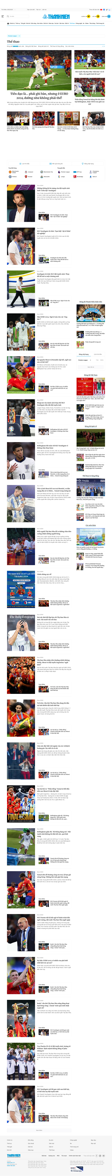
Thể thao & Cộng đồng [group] (57, 46)
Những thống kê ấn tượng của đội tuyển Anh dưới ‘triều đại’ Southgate (53, 189)
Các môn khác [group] (69, 46)
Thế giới (23, 23)
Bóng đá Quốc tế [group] (43, 46)
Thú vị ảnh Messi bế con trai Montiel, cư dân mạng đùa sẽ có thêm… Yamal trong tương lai (60, 474)
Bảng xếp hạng (88, 164)
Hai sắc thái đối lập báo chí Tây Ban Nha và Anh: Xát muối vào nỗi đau (59, 345)
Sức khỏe (40, 23)
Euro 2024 (40, 185)
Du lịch (57, 23)
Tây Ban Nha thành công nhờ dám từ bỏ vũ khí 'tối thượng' (59, 1116)
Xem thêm (39, 1130)
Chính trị (12, 23)
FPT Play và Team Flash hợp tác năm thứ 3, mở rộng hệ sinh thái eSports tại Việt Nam (95, 516)
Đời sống (33, 23)
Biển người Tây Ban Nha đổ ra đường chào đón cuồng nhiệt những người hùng (54, 533)
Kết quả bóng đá (55, 164)
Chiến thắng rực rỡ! (44, 574)
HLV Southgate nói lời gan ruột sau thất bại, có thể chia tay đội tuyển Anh (59, 1031)
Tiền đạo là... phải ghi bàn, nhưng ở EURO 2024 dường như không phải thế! (39, 96)
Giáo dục (51, 23)
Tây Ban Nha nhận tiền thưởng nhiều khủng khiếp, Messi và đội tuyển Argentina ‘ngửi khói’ (60, 602)
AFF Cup (78, 172)
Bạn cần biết (31, 9)
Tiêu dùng (92, 23)
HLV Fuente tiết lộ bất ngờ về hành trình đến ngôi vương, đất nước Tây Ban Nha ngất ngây (59, 903)
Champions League (94, 172)
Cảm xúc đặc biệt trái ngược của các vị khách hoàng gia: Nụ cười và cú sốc (53, 747)
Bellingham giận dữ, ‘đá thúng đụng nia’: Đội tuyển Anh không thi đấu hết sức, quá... (59, 817)
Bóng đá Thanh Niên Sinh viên (91, 302)
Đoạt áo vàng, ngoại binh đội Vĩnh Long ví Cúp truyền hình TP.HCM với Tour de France (94, 555)
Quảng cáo (51, 1155)
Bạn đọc (93, 1140)
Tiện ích (38, 9)
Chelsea (13, 176)
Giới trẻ (45, 23)
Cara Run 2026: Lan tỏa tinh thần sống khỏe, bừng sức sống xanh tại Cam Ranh (94, 505)
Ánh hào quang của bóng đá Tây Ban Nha (43, 128)
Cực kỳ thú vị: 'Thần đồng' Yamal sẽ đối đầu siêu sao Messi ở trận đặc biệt (60, 731)
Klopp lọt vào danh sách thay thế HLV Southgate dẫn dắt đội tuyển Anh (51, 404)
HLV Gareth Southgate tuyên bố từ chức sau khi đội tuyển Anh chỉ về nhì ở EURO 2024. (53, 237)
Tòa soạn (64, 1155)
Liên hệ (44, 9)
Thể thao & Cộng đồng (91, 476)
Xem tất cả (91, 367)
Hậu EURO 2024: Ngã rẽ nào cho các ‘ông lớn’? (60, 301)
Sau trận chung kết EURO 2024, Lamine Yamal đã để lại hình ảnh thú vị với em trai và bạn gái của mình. (54, 881)
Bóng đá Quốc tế (91, 426)
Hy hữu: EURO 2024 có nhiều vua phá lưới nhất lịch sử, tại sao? (59, 388)
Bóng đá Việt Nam (90, 375)
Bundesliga (78, 176)
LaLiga (61, 176)
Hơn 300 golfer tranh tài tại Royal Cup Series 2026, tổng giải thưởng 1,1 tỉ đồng (90, 548)
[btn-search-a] (8, 16)
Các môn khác (91, 525)
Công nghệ (79, 23)
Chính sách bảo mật (75, 1155)
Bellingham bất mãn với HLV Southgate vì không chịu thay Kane (59, 431)
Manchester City (46, 172)
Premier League (64, 172)
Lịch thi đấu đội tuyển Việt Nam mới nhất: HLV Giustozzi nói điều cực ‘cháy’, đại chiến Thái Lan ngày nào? (91, 398)
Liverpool (29, 172)
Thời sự (17, 23)
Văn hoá (51, 1143)
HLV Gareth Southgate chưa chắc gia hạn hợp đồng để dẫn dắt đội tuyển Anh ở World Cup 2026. (54, 1095)
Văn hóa (61, 23)
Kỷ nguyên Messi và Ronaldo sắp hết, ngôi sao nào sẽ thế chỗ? (54, 361)
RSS (58, 1155)
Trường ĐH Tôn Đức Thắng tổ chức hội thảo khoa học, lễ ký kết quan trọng (90, 498)
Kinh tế (28, 23)
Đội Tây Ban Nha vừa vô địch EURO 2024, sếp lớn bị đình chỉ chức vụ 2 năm (93, 128)
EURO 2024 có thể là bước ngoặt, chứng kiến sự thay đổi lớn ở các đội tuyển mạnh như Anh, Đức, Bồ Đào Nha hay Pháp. (53, 324)
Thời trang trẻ (100, 23)
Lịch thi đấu (24, 164)
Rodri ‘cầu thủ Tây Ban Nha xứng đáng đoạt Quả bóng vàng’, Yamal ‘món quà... (58, 945)
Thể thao (72, 23)
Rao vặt (93, 1143)
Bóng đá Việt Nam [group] (31, 46)
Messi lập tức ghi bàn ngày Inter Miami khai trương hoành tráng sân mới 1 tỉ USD (95, 456)
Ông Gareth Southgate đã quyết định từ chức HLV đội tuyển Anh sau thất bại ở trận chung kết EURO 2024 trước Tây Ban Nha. (53, 281)
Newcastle (45, 176)
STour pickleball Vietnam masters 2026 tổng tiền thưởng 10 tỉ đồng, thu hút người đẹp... (94, 565)
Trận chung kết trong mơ (93, 342)
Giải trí (67, 23)
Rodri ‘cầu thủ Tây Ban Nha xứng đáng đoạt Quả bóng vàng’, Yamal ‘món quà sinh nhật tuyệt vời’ (53, 1005)
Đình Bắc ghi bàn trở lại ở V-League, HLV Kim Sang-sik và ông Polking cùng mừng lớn (94, 417)
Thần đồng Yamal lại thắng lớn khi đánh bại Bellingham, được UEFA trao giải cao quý (90, 102)
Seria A (93, 176)
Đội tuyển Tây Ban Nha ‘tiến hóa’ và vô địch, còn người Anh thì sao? (89, 73)
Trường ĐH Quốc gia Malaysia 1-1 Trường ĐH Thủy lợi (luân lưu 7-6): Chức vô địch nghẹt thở (90, 325)
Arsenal (28, 176)
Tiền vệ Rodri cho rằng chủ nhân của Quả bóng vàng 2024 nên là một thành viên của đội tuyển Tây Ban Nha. (54, 1011)
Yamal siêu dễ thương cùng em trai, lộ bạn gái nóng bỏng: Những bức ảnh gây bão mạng (59, 860)
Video (87, 23)
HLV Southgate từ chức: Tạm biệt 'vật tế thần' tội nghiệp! (59, 215)
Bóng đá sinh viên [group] (15, 46)
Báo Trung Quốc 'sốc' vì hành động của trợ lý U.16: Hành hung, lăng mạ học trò (90, 449)
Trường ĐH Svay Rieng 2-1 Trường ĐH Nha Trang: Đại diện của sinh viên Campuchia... (95, 333)
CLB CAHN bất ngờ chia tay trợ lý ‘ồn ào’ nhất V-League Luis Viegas (94, 406)
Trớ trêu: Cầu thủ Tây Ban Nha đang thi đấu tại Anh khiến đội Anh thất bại (59, 688)
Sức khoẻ (31, 1143)
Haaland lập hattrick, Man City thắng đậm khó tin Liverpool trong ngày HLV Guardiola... (94, 466)
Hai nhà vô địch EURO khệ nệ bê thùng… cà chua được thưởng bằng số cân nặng (67, 128)
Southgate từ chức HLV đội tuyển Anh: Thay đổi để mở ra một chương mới (59, 259)
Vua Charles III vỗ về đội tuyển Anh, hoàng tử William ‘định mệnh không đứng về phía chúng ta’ (53, 1048)
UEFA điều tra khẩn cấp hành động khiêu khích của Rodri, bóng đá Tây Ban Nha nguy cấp (18, 128)
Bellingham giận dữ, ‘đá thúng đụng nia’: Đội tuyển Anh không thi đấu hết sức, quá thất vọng (54, 834)
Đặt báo (44, 1155)
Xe (83, 23)
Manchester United (14, 172)
